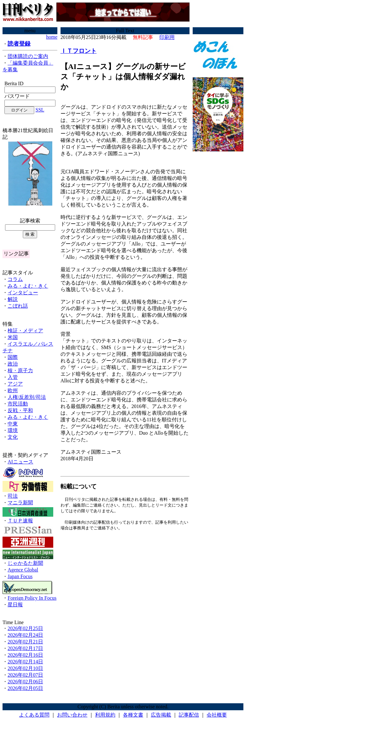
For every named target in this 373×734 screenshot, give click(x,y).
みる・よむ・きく (28, 286)
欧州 (13, 390)
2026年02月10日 (25, 668)
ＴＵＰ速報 (20, 520)
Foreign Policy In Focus (32, 598)
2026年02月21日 (25, 641)
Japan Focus (20, 576)
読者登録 (19, 44)
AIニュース (20, 461)
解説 (13, 299)
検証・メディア (25, 330)
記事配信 (189, 715)
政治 (13, 364)
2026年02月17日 (25, 648)
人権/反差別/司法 (27, 397)
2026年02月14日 (25, 661)
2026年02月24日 (25, 635)
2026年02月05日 (25, 688)
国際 (13, 357)
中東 (13, 423)
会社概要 (217, 715)
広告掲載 (161, 715)
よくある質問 (34, 715)
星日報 (15, 604)
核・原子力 (20, 370)
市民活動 (18, 403)
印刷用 (167, 37)
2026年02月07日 (25, 675)
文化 (13, 437)
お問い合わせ (72, 715)
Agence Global (23, 569)
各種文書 (133, 715)
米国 (13, 337)
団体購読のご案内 (28, 56)
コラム (15, 279)
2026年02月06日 (25, 681)
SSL (39, 109)
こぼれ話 (18, 306)
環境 (13, 430)
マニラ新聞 (20, 502)
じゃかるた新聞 (25, 563)
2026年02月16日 (25, 655)
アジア (15, 383)
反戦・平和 (20, 410)
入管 (13, 377)
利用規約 (105, 715)
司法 (13, 496)
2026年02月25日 (25, 628)
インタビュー (23, 292)
